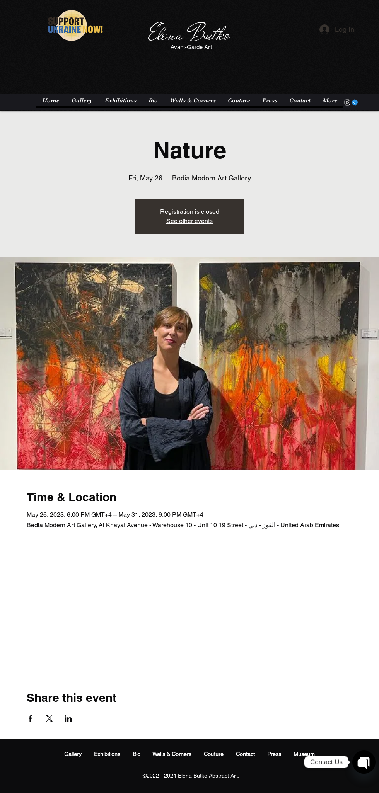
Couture (214, 754)
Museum (304, 754)
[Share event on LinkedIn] (68, 718)
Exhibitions (107, 754)
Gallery (73, 754)
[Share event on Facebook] (30, 718)
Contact (245, 754)
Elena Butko (189, 34)
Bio (136, 754)
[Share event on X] (49, 718)
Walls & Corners (171, 754)
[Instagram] (347, 102)
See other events (189, 221)
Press (274, 754)
